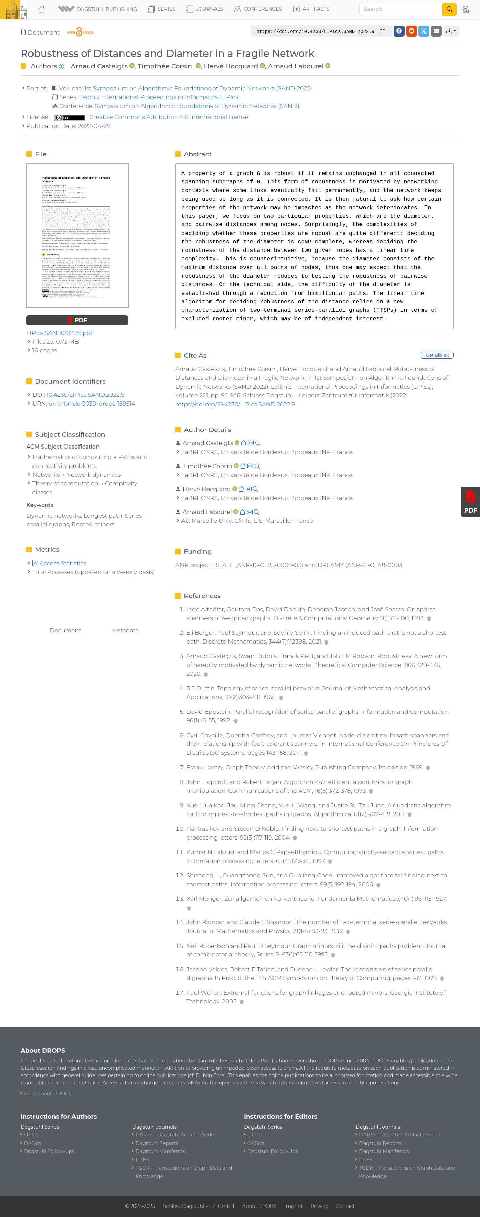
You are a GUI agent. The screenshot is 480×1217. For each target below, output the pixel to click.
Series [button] (161, 9)
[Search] (401, 9)
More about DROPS (47, 1094)
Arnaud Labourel (295, 66)
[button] (97, 9)
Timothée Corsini (166, 66)
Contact (345, 1206)
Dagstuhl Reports (157, 1143)
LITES (142, 1160)
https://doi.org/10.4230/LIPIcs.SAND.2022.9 (235, 404)
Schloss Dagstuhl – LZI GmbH (198, 1206)
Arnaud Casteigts (99, 66)
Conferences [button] (258, 9)
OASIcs (32, 1143)
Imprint (293, 1206)
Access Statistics (59, 563)
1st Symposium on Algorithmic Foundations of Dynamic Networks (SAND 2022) (198, 88)
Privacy (319, 1206)
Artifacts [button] (311, 9)
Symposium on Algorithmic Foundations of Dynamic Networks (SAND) (197, 105)
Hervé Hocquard (231, 66)
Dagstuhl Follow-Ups (49, 1151)
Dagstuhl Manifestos (160, 1151)
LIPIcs (31, 1135)
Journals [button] (204, 9)
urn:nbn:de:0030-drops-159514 (92, 403)
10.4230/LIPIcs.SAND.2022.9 (86, 394)
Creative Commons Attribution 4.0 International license (151, 117)
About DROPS (259, 1206)
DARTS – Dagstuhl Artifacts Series (176, 1135)
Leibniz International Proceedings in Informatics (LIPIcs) (159, 97)
